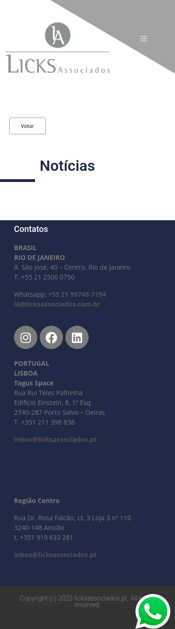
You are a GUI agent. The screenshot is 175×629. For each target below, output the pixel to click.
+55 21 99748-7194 (77, 294)
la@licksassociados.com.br (57, 304)
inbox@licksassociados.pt (55, 439)
